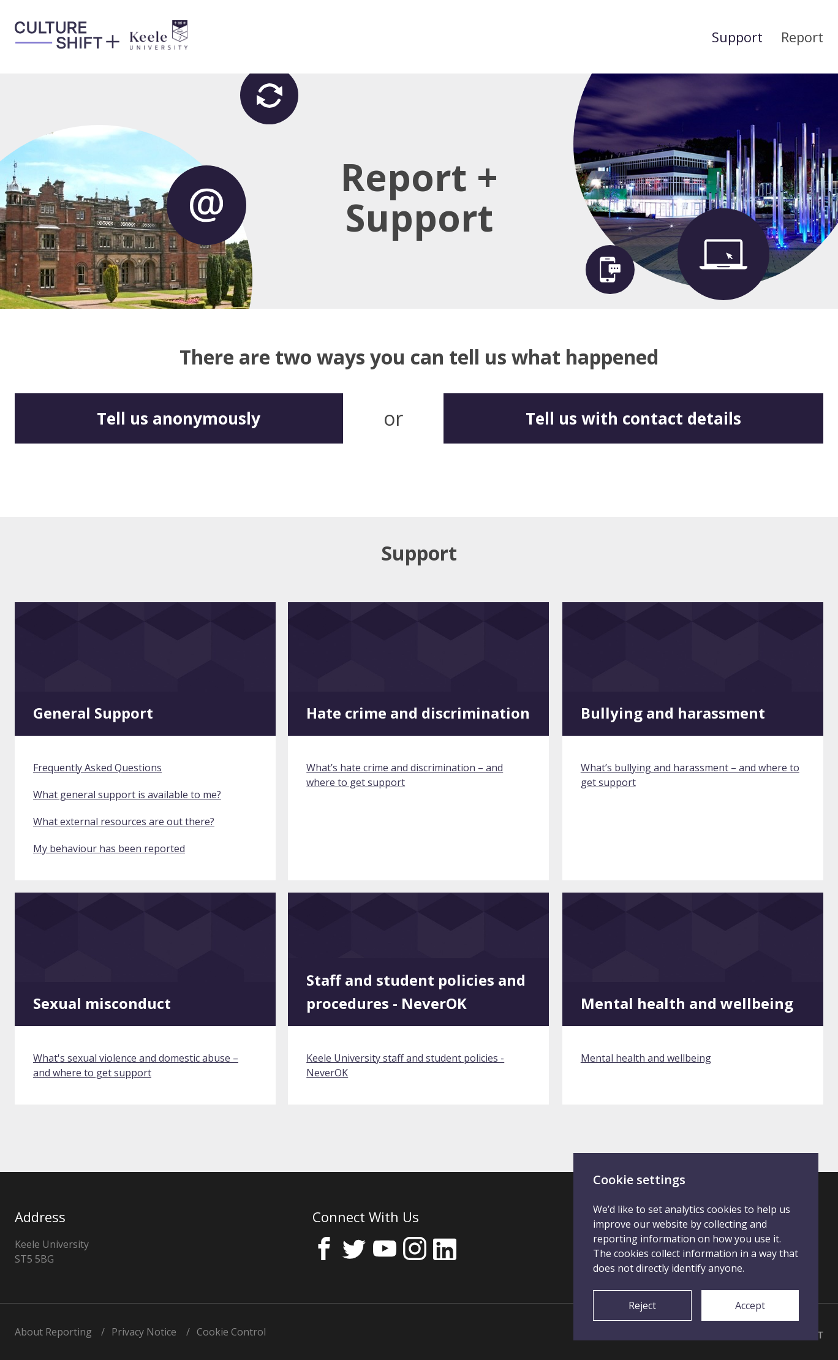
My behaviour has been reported (109, 848)
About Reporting (53, 1332)
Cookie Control (231, 1332)
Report (802, 37)
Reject (642, 1305)
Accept (750, 1305)
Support (737, 37)
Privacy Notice (143, 1332)
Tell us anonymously (178, 418)
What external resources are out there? (123, 821)
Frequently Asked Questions (97, 767)
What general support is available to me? (127, 794)
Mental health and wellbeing (646, 1058)
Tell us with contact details (633, 418)
